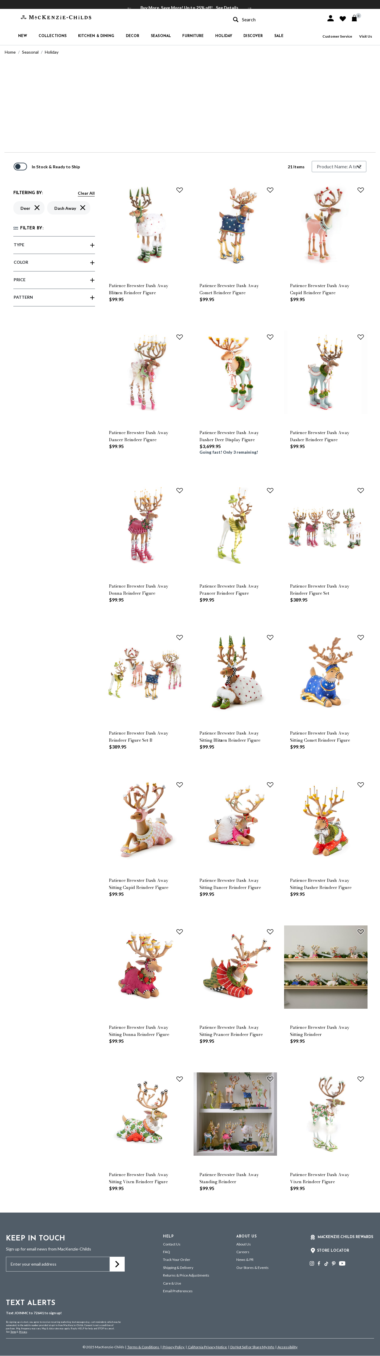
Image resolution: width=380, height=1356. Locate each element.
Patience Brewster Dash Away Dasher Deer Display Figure (229, 436)
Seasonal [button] (161, 36)
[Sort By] (339, 166)
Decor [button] (133, 36)
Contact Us (171, 1244)
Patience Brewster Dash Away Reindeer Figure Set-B (138, 736)
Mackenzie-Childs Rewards (345, 1237)
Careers (242, 1252)
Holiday (51, 52)
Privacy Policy (173, 1347)
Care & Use (172, 1283)
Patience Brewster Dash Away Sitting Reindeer (319, 1031)
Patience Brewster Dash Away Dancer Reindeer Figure (138, 436)
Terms (13, 1331)
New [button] (22, 36)
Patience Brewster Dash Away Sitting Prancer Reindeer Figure (231, 1031)
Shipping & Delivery (178, 1267)
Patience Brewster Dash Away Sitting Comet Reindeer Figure (320, 736)
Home (10, 52)
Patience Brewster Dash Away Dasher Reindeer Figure (319, 436)
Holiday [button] (223, 36)
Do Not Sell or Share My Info (252, 1347)
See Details (227, 7)
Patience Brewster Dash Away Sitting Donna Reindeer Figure (139, 1031)
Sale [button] (279, 36)
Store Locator (333, 1251)
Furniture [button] (193, 36)
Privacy (23, 1331)
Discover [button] (253, 36)
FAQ (166, 1252)
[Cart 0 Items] (357, 18)
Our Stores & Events (252, 1267)
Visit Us (365, 36)
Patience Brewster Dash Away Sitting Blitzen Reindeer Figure (230, 736)
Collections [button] (52, 36)
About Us (243, 1244)
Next (250, 8)
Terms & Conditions (143, 1347)
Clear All (86, 193)
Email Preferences (178, 1291)
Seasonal (30, 52)
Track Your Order (176, 1259)
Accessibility (287, 1347)
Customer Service (337, 36)
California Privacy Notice (207, 1347)
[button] (330, 18)
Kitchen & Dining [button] (96, 36)
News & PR (245, 1259)
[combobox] (274, 19)
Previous (129, 8)
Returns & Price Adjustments (186, 1275)
